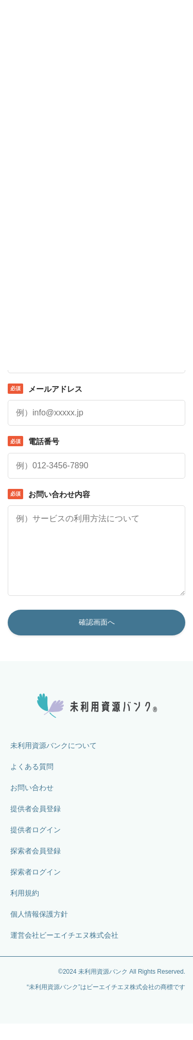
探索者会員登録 (35, 867)
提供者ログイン (35, 846)
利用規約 (24, 909)
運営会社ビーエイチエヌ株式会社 (64, 951)
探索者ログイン (35, 888)
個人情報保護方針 (39, 930)
